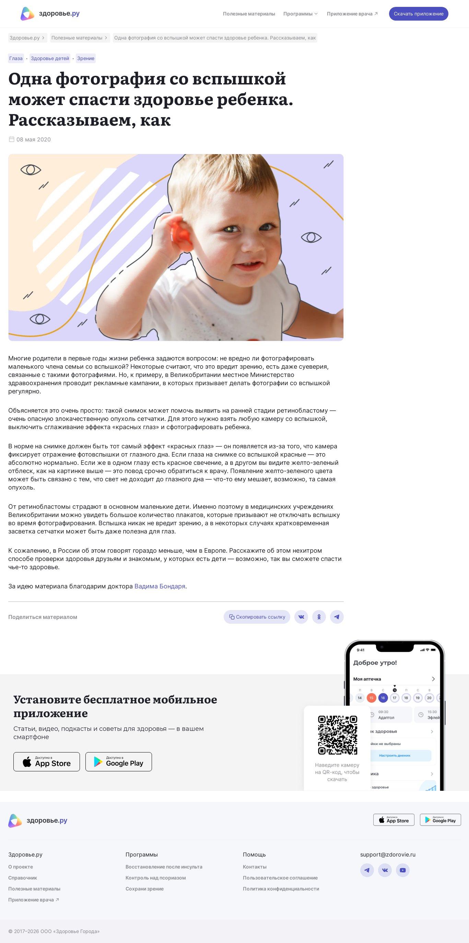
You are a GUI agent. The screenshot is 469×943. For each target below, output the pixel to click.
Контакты (255, 867)
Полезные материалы (249, 13)
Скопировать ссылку (256, 616)
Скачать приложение (419, 13)
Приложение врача (353, 13)
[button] (27, 38)
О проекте (20, 867)
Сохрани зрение (145, 889)
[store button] (46, 762)
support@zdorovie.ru (387, 854)
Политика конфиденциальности (281, 889)
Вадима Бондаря (159, 586)
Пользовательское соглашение (280, 878)
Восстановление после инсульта (164, 867)
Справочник (22, 878)
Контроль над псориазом (156, 878)
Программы (301, 13)
